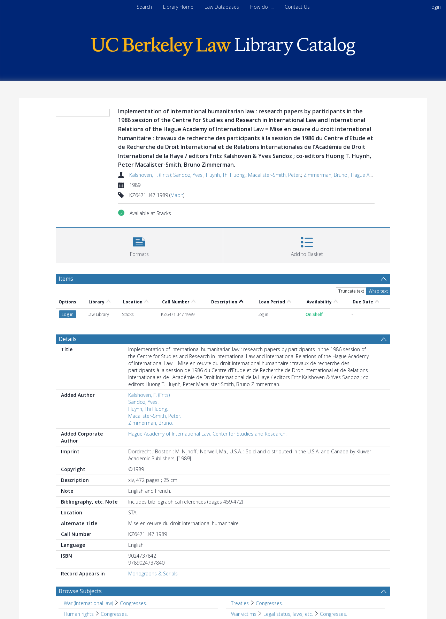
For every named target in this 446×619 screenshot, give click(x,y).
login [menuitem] (435, 6)
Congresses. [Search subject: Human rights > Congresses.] (114, 614)
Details (68, 339)
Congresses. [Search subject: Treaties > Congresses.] (269, 603)
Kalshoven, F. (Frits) (150, 175)
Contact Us (297, 6)
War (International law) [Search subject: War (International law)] (88, 603)
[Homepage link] (223, 45)
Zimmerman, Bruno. (325, 175)
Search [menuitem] (144, 6)
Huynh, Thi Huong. (226, 175)
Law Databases (222, 6)
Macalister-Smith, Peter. (274, 175)
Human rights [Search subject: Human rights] (79, 614)
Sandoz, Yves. (188, 175)
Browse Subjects (80, 591)
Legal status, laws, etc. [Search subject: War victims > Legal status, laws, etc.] (288, 614)
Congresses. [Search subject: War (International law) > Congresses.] (133, 603)
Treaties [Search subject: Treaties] (240, 603)
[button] (139, 244)
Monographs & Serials (153, 573)
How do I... (262, 6)
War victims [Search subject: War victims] (243, 614)
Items (66, 278)
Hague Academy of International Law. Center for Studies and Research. (207, 433)
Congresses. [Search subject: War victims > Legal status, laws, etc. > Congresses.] (333, 614)
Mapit (176, 195)
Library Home (178, 6)
